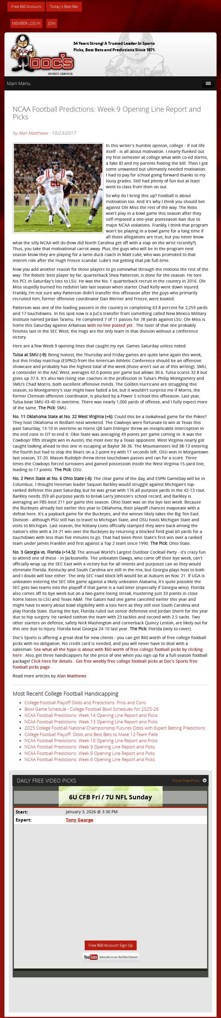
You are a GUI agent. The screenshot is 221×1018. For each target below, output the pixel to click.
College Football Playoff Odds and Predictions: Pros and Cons (85, 703)
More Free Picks (190, 781)
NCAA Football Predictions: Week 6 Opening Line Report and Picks (89, 760)
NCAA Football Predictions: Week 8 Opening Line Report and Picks (89, 753)
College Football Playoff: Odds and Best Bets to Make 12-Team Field (91, 734)
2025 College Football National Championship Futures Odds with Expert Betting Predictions (114, 728)
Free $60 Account (27, 6)
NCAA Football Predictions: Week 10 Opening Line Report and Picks (91, 741)
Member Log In (26, 23)
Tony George (79, 821)
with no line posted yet (110, 325)
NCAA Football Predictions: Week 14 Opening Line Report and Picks (91, 715)
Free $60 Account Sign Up (110, 946)
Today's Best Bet (68, 6)
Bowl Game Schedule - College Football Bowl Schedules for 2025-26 (91, 709)
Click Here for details (52, 661)
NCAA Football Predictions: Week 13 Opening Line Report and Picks (91, 722)
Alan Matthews (33, 133)
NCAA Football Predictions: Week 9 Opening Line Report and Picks (89, 747)
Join (51, 23)
